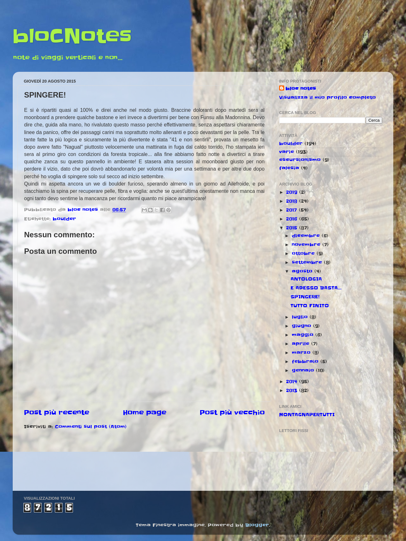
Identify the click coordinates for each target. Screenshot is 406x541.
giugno (302, 326)
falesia (289, 168)
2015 (292, 228)
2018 (292, 201)
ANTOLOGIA (306, 279)
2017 (292, 210)
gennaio (304, 370)
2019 (292, 192)
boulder (64, 219)
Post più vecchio (232, 412)
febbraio (306, 361)
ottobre (304, 253)
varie (286, 152)
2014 (292, 381)
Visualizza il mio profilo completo (327, 97)
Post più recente (56, 412)
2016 (292, 219)
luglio (301, 317)
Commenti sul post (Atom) (91, 426)
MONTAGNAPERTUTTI (307, 414)
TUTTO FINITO (310, 305)
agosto (303, 271)
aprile (301, 344)
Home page (144, 412)
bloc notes (300, 88)
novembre (307, 244)
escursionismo (300, 160)
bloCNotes (72, 36)
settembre (308, 262)
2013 (292, 390)
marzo (302, 352)
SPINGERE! (305, 297)
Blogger (257, 525)
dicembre (307, 236)
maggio (303, 335)
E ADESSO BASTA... (316, 288)
